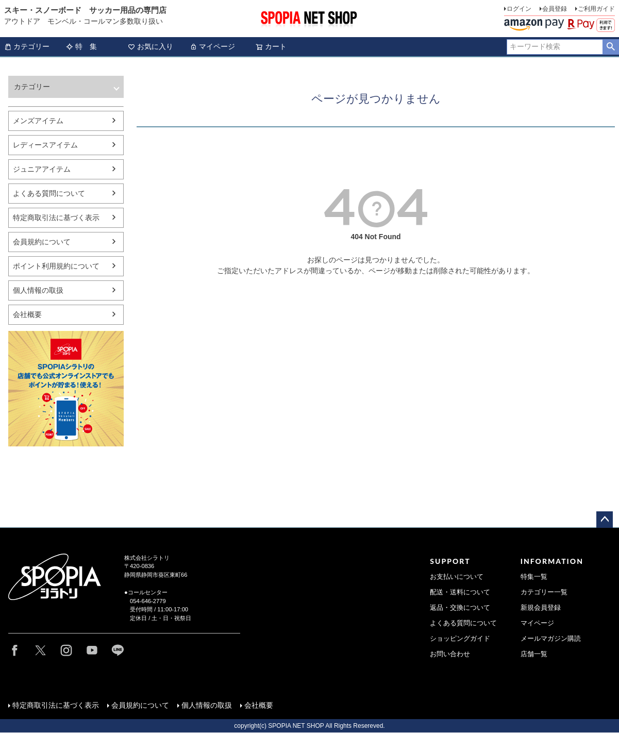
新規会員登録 (541, 607)
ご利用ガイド (596, 8)
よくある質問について (49, 193)
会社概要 (27, 314)
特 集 (81, 46)
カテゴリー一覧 (544, 592)
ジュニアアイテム (42, 169)
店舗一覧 (534, 654)
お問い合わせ (450, 654)
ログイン (519, 8)
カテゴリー (26, 46)
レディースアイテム (45, 145)
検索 (610, 47)
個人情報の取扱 (38, 290)
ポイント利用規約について (56, 266)
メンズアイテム (38, 120)
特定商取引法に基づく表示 (56, 217)
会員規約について (42, 242)
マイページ (212, 46)
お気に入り (150, 46)
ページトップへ (604, 519)
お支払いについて (456, 576)
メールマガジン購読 (551, 638)
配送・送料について (460, 592)
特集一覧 (534, 576)
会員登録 (554, 8)
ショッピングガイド (460, 638)
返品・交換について (460, 607)
